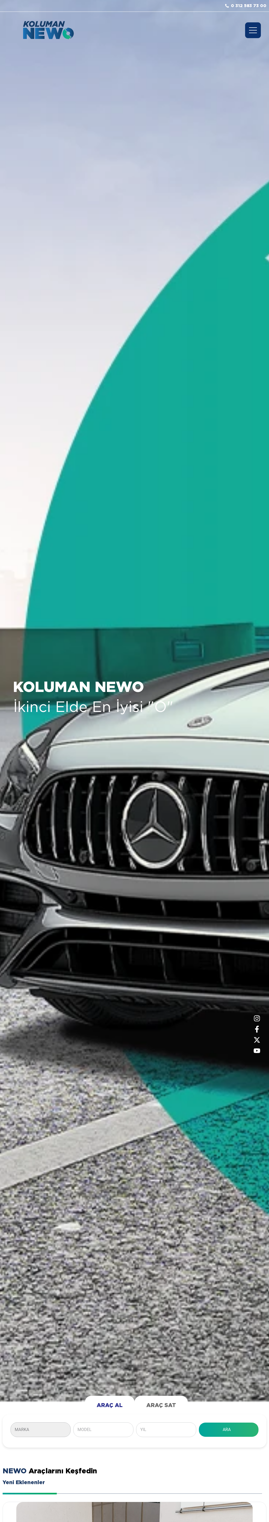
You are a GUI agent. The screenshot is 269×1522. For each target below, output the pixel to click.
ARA (227, 1429)
